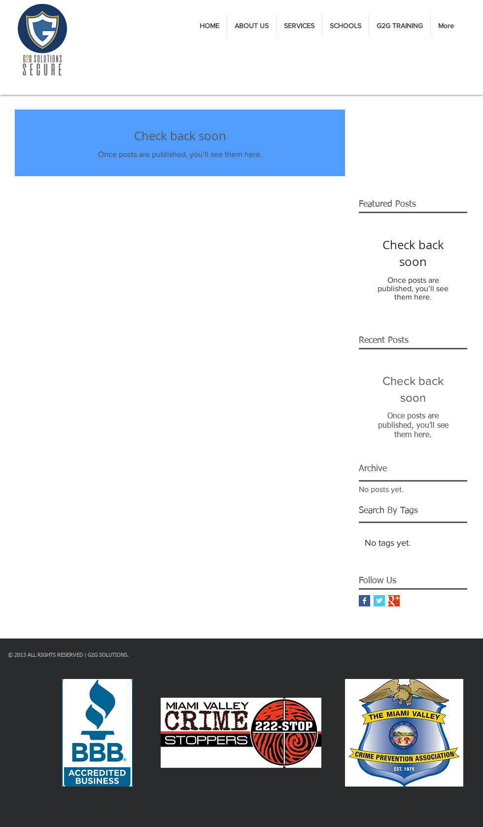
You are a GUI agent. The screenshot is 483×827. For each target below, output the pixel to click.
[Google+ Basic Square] (394, 600)
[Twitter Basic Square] (379, 600)
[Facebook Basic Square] (364, 600)
